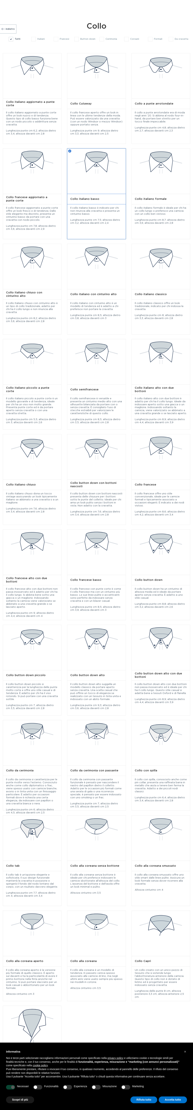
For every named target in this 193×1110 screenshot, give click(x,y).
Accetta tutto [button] (173, 1099)
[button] (185, 1052)
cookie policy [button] (40, 1065)
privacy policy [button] (115, 1058)
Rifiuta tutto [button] (143, 1099)
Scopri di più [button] (20, 1099)
